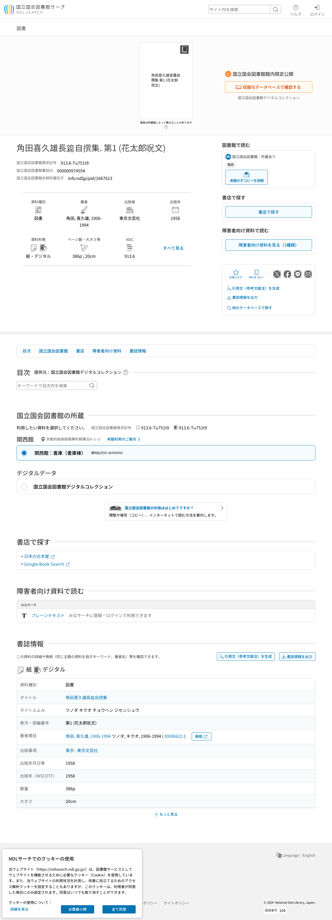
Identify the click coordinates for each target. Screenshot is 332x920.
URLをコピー (256, 274)
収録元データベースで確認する (268, 87)
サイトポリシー (176, 902)
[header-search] (245, 9)
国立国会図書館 (53, 351)
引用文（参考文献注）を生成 (252, 288)
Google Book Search (47, 564)
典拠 (201, 736)
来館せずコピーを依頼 (247, 177)
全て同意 (119, 909)
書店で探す (268, 212)
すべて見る (173, 248)
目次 (27, 351)
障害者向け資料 (106, 351)
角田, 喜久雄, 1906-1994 (88, 736)
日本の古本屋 (39, 556)
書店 (80, 351)
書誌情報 (137, 351)
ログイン (317, 9)
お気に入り (235, 274)
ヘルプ (295, 9)
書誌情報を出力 (242, 297)
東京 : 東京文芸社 (82, 750)
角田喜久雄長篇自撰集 (86, 697)
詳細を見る (19, 909)
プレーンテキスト (48, 615)
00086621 (173, 736)
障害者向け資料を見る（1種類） (269, 245)
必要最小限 (77, 909)
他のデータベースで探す (249, 307)
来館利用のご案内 (124, 439)
